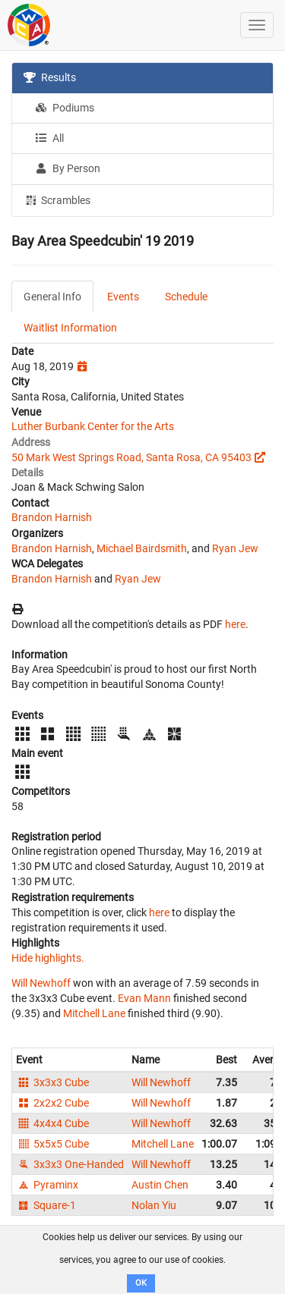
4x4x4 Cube (52, 1123)
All (49, 138)
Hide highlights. (47, 958)
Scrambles (57, 199)
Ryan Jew (235, 548)
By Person (67, 168)
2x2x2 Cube (52, 1103)
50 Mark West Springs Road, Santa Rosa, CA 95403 (131, 457)
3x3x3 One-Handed (70, 1164)
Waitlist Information (70, 328)
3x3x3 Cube (52, 1082)
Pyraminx (47, 1185)
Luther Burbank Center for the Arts (92, 426)
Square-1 (46, 1205)
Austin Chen (159, 1185)
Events (123, 297)
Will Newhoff (41, 983)
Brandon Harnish (51, 517)
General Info (52, 297)
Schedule (186, 297)
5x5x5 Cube (52, 1144)
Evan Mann (144, 998)
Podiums (64, 108)
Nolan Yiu (153, 1205)
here (235, 624)
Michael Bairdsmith (142, 548)
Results (50, 77)
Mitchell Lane (94, 1013)
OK (141, 1283)
